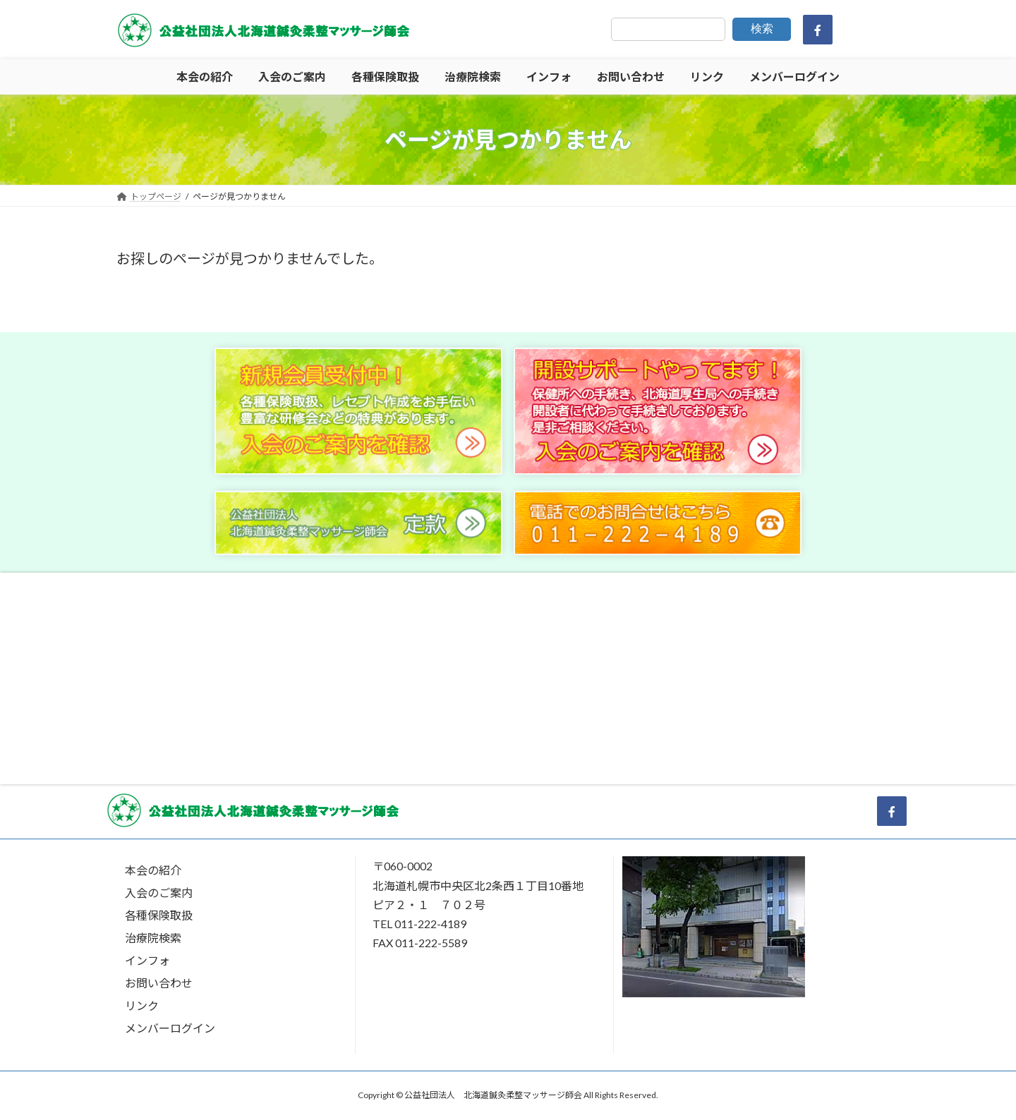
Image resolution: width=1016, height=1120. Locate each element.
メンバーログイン (170, 1028)
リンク (142, 1005)
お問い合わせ (159, 983)
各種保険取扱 (159, 915)
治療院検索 (153, 937)
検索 (762, 29)
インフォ (147, 960)
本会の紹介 (153, 870)
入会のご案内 (159, 892)
